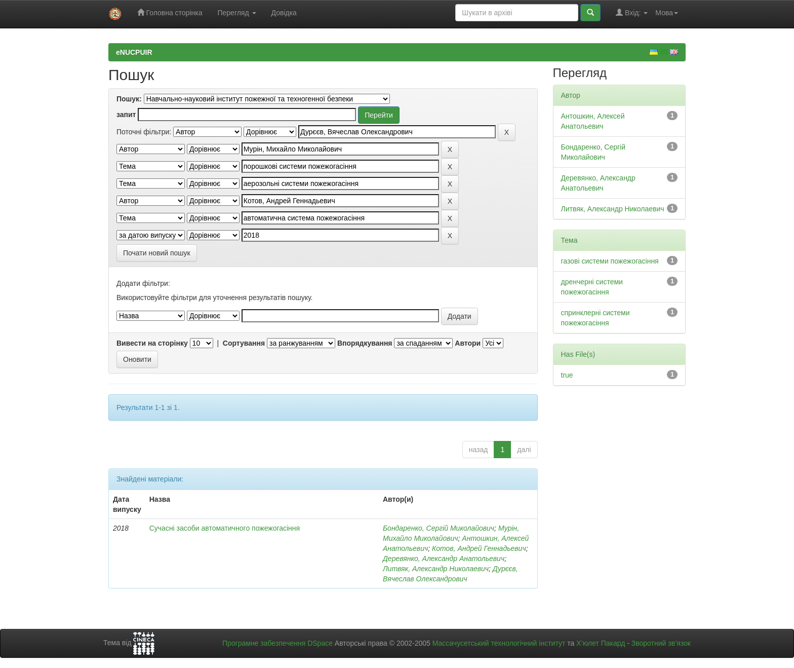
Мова (666, 13)
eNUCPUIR (134, 52)
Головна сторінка (170, 12)
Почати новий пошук (156, 253)
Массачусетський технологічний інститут (499, 643)
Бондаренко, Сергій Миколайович (438, 528)
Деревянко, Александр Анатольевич (443, 558)
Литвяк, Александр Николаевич (436, 569)
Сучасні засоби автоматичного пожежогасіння (224, 528)
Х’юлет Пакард (600, 643)
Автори (468, 343)
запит (126, 114)
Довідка (284, 13)
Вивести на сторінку (152, 343)
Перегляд (236, 13)
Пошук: (129, 99)
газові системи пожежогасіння (610, 261)
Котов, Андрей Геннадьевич (479, 548)
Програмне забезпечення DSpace (277, 643)
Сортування (244, 343)
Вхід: (632, 12)
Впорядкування (364, 343)
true (567, 375)
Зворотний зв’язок (661, 643)
